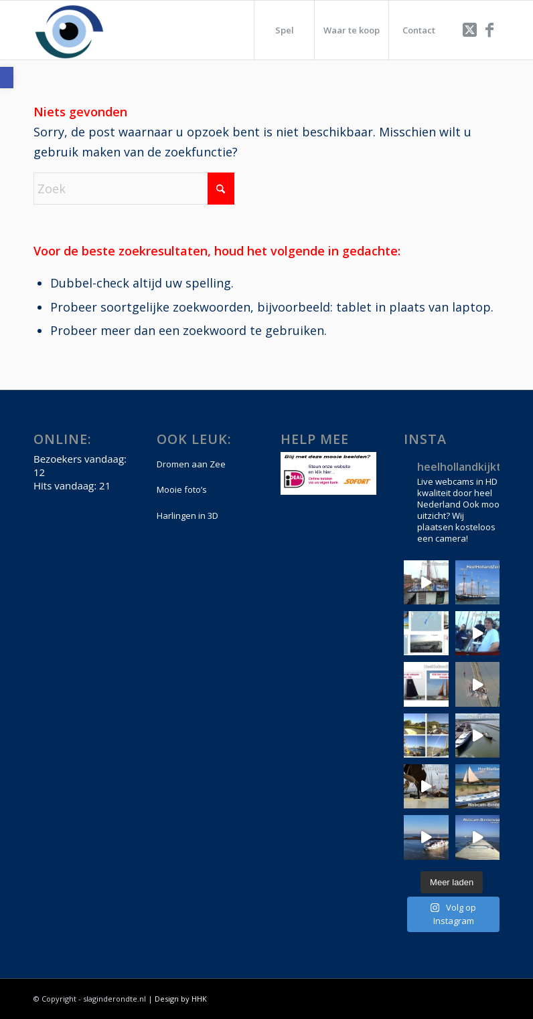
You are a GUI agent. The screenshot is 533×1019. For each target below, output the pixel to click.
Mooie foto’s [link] (182, 489)
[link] (6, 77)
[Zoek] (133, 189)
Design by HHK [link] (181, 999)
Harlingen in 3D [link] (187, 515)
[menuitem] (284, 30)
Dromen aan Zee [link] (191, 464)
